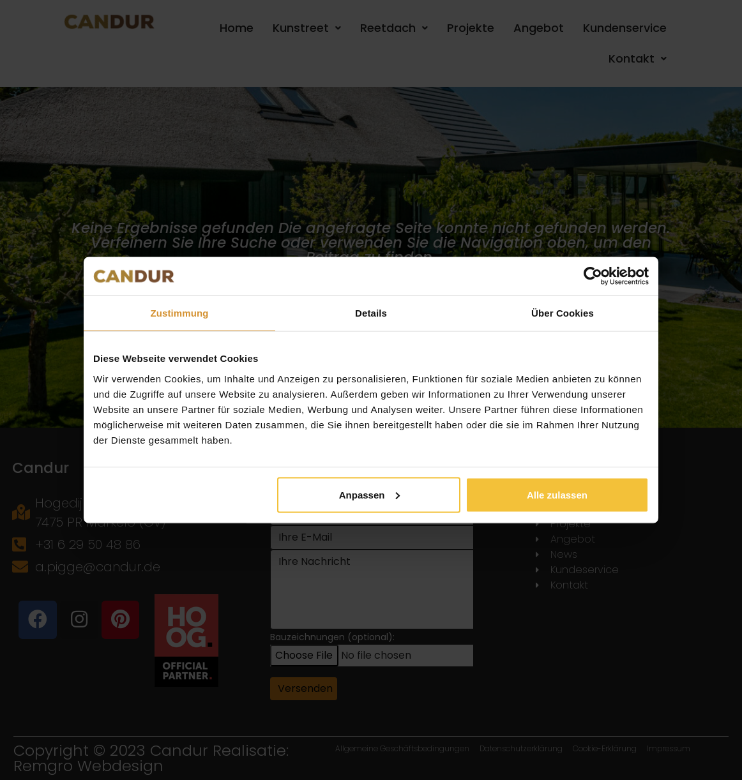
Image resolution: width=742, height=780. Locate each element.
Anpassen (369, 494)
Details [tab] (371, 313)
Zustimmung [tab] (180, 313)
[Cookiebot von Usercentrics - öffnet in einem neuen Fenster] (593, 276)
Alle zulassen (557, 494)
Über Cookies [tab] (562, 313)
